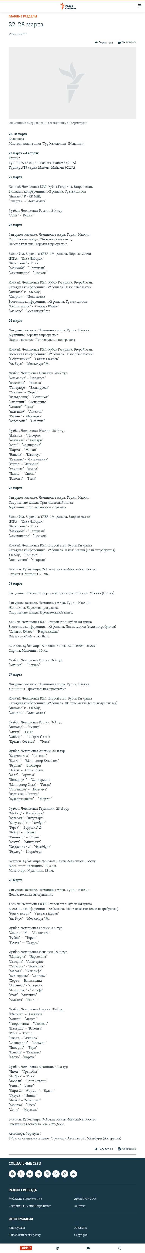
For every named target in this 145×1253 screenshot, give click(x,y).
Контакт (79, 1206)
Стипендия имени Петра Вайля (30, 1206)
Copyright (80, 1235)
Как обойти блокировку (25, 1235)
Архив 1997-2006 (85, 1198)
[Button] (104, 42)
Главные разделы (23, 16)
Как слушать (17, 1227)
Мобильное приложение (25, 1198)
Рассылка (80, 1227)
